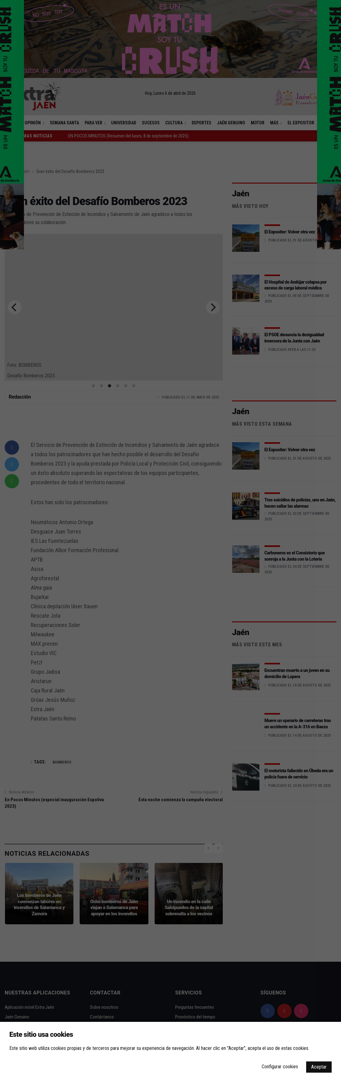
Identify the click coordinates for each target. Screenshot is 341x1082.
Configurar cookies (280, 1067)
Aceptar (319, 1067)
